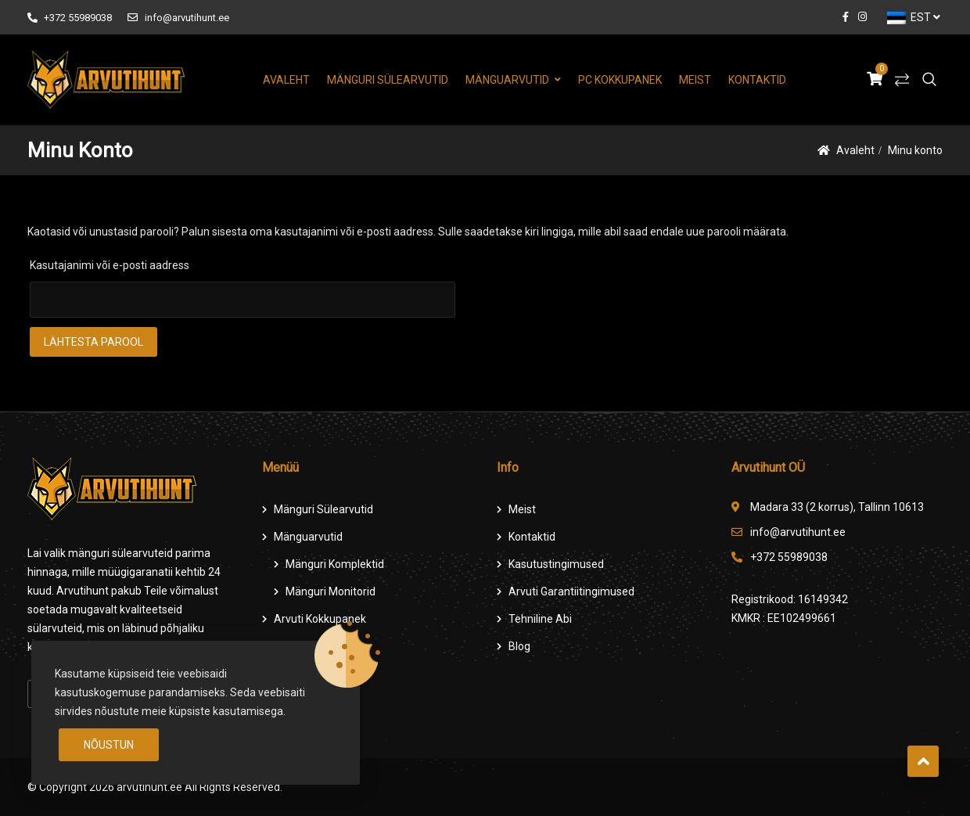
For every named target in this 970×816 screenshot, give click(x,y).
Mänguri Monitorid (330, 591)
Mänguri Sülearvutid (387, 80)
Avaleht (286, 80)
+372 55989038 (69, 17)
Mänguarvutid (507, 80)
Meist (695, 80)
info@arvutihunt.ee (178, 17)
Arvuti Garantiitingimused (571, 591)
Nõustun (109, 745)
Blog (519, 646)
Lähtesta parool (93, 342)
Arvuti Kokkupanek (320, 619)
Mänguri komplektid (335, 564)
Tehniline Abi (540, 619)
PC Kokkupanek (620, 80)
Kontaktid (757, 80)
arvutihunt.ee (149, 787)
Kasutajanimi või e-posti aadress (109, 265)
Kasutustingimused (556, 564)
